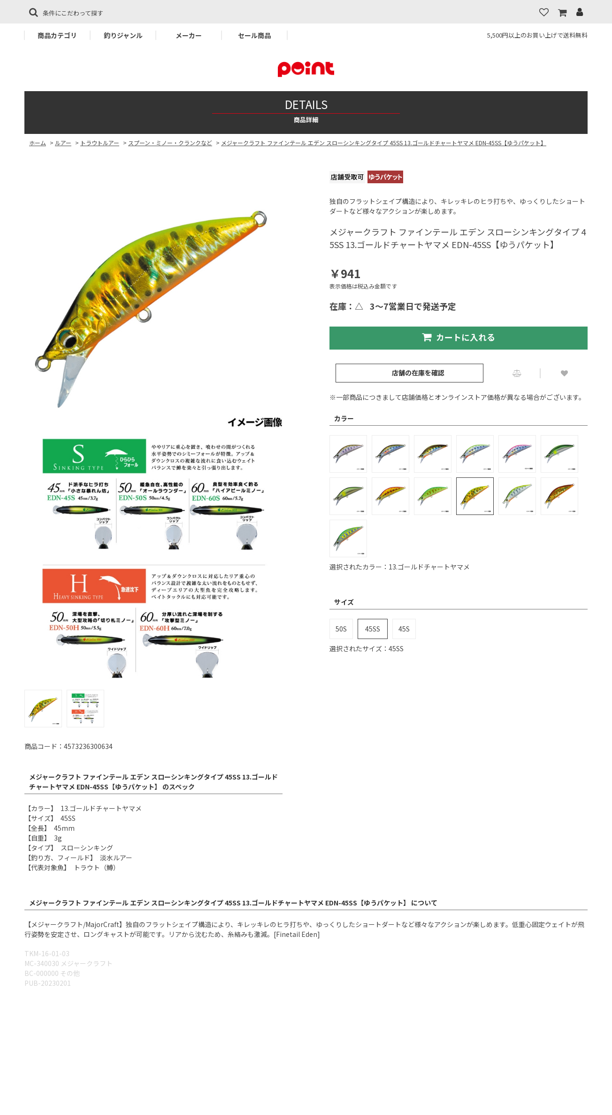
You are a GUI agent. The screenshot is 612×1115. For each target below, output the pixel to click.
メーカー (189, 35)
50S (341, 628)
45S (404, 628)
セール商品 (254, 35)
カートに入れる (458, 337)
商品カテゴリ (57, 35)
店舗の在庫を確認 (418, 372)
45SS (372, 628)
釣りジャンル (123, 35)
